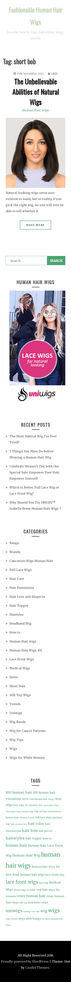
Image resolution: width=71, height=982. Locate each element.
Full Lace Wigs (20, 570)
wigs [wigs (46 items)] (54, 910)
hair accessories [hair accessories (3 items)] (19, 824)
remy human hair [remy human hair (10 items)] (31, 896)
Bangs (14, 543)
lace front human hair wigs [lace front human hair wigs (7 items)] (25, 874)
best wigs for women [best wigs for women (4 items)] (25, 805)
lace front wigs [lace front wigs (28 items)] (22, 882)
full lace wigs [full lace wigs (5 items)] (43, 817)
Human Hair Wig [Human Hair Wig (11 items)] (26, 855)
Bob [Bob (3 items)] (40, 805)
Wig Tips (16, 740)
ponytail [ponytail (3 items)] (31, 890)
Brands (14, 552)
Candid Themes (37, 967)
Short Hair (17, 686)
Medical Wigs (19, 668)
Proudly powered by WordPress (25, 961)
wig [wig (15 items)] (43, 911)
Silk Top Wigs (20, 695)
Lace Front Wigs (21, 659)
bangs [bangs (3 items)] (51, 799)
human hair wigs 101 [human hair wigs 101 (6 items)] (45, 866)
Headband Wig (20, 623)
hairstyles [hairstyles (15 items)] (15, 838)
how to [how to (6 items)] (47, 838)
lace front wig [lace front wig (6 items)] (54, 874)
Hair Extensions (21, 588)
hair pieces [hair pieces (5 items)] (45, 831)
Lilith (53, 73)
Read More (35, 225)
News (13, 677)
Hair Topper (18, 605)
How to (14, 632)
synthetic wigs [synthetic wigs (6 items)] (38, 902)
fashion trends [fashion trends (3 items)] (27, 817)
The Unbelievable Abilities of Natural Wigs (35, 91)
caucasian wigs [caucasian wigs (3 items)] (51, 805)
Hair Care (16, 579)
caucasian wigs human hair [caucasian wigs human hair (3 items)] (19, 811)
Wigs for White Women (27, 758)
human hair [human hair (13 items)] (16, 845)
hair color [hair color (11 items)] (36, 823)
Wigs (13, 749)
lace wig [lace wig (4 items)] (43, 882)
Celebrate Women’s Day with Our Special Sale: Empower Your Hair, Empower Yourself (34, 472)
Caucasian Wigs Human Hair (31, 561)
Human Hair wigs (35, 110)
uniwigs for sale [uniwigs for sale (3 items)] (31, 911)
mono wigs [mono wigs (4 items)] (20, 889)
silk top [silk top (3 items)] (23, 902)
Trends (15, 704)
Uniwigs (15, 713)
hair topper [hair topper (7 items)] (33, 838)
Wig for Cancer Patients (27, 731)
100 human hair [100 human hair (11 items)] (19, 792)
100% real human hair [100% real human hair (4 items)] (35, 799)
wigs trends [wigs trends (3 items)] (12, 919)
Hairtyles (16, 614)
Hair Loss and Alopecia (27, 597)
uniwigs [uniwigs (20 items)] (14, 910)
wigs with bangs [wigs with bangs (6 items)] (30, 918)
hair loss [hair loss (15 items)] (30, 830)
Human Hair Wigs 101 (25, 650)
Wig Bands (17, 722)
